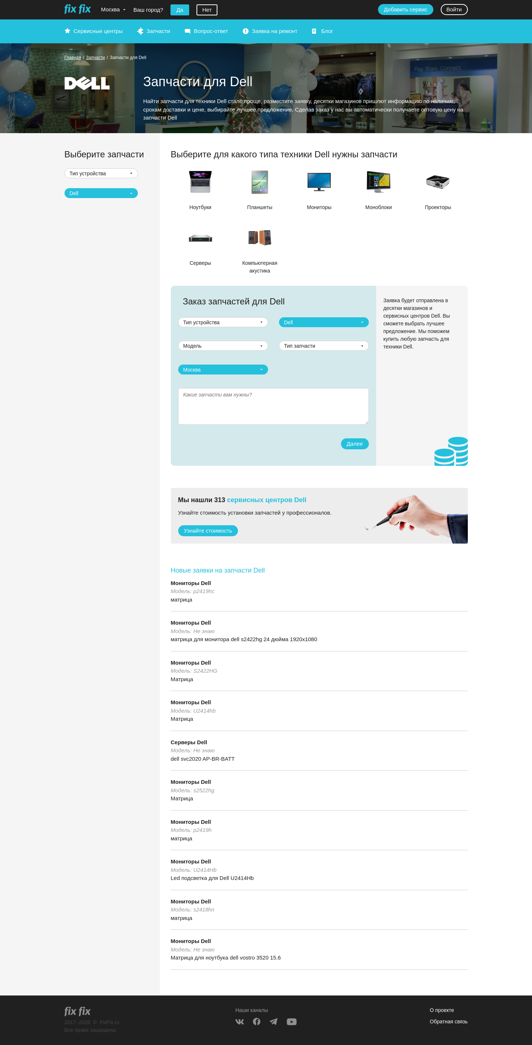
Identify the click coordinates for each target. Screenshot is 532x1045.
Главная (73, 57)
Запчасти (158, 31)
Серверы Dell (189, 742)
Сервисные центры (98, 31)
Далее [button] (355, 444)
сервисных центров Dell (266, 500)
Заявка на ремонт (274, 31)
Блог (327, 31)
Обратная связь (448, 1021)
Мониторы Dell (191, 583)
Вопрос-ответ (211, 31)
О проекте (442, 1010)
